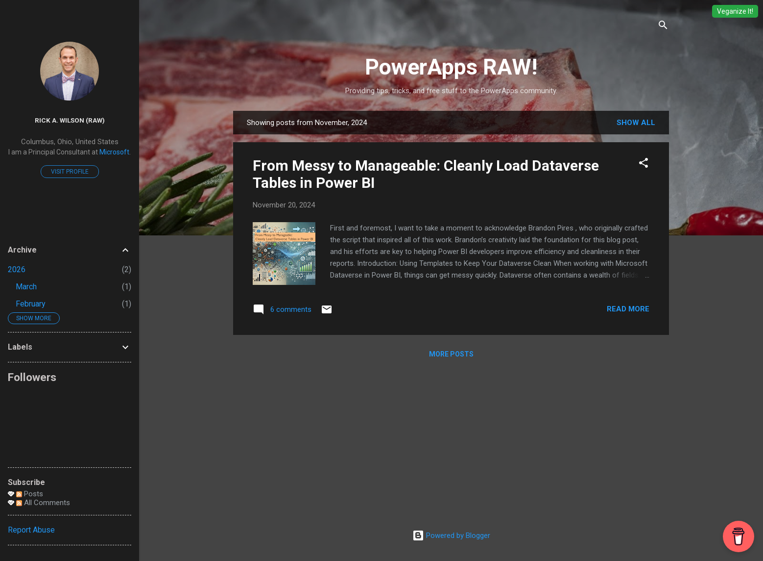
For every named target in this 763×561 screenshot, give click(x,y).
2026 (16, 269)
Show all (636, 122)
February (31, 303)
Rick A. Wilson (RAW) (70, 120)
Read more (628, 309)
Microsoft (114, 152)
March (26, 286)
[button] (643, 164)
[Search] (663, 27)
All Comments (43, 502)
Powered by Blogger (451, 535)
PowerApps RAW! (451, 67)
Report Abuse (31, 530)
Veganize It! (735, 11)
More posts (451, 354)
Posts (29, 493)
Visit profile (70, 171)
